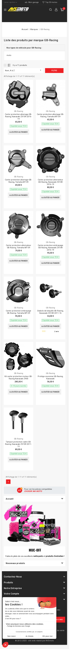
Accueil (9, 499)
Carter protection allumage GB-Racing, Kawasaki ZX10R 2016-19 (18, 116)
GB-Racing (18, 111)
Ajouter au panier (18, 132)
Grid (5, 65)
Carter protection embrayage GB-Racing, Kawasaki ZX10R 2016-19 (50, 247)
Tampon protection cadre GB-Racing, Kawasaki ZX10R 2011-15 (18, 444)
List (9, 65)
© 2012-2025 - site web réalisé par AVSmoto (34, 641)
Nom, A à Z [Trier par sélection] (23, 70)
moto (9, 55)
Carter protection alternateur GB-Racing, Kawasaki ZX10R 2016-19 (50, 182)
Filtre (54, 71)
